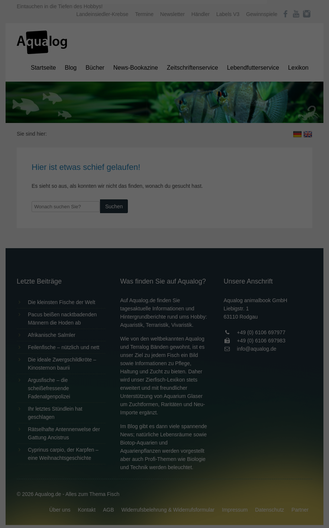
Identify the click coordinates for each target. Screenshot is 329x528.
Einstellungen (83, 102)
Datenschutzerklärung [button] (180, 206)
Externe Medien (232, 119)
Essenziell (85, 119)
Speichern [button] (164, 168)
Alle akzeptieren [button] (164, 146)
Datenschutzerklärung (118, 95)
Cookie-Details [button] (143, 206)
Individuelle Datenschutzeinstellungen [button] (164, 190)
